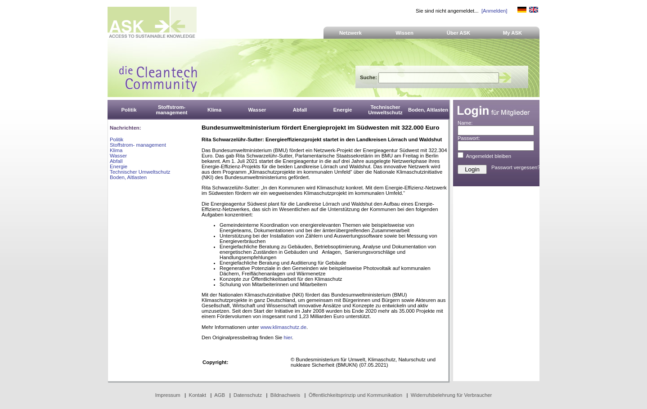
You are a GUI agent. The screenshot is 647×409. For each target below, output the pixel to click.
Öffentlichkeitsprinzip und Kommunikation (355, 395)
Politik (116, 139)
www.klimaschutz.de (283, 327)
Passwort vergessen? (515, 167)
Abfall (116, 161)
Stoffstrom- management (138, 145)
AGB (219, 395)
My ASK (512, 33)
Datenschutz (248, 395)
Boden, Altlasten (128, 177)
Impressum (167, 395)
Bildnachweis (285, 395)
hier (287, 337)
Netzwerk (350, 33)
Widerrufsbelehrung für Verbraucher (451, 395)
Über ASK (459, 33)
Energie (118, 166)
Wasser (118, 155)
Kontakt (198, 395)
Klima (116, 150)
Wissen (404, 33)
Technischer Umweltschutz (140, 172)
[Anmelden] (494, 10)
